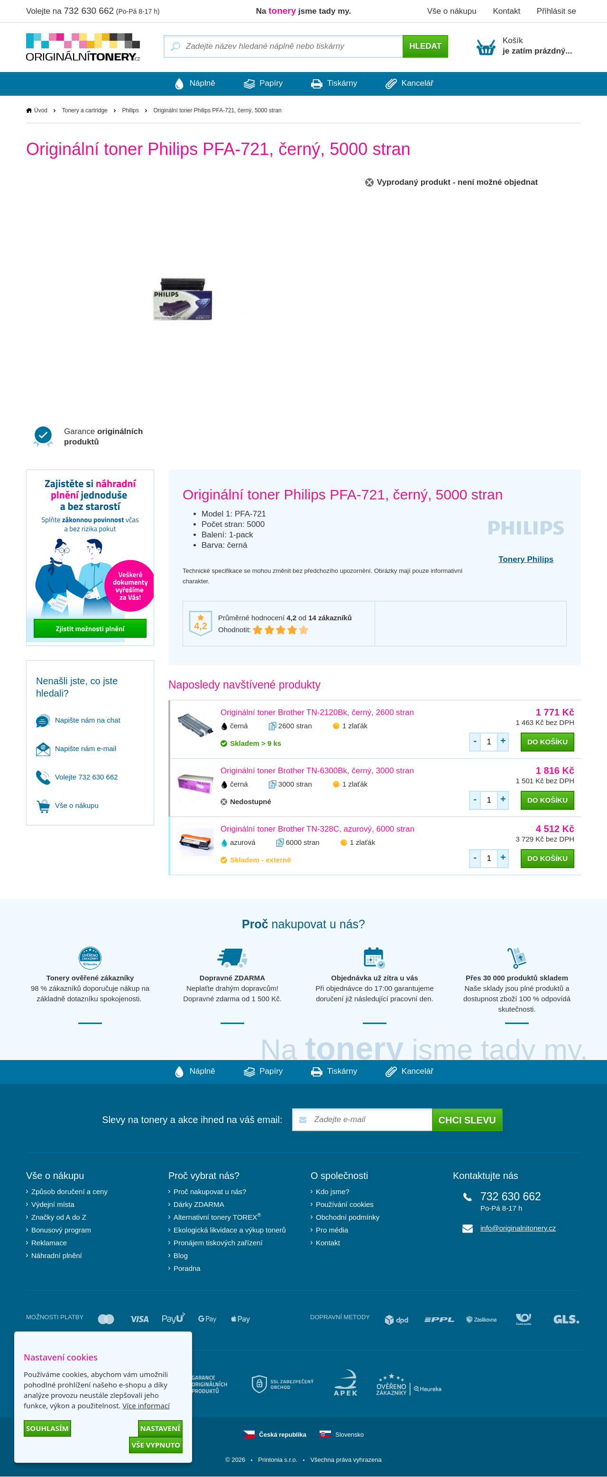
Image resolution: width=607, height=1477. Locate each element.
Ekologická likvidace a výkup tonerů (230, 1230)
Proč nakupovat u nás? (210, 1192)
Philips (130, 110)
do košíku (547, 742)
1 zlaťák (355, 726)
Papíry (260, 84)
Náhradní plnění (56, 1256)
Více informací (146, 1405)
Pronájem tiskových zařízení (218, 1243)
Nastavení (160, 1428)
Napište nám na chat (78, 720)
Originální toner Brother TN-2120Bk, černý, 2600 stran (317, 712)
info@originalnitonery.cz (518, 1228)
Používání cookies (345, 1205)
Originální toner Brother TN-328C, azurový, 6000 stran (317, 829)
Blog (181, 1256)
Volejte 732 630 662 (77, 777)
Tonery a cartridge (85, 110)
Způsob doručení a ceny (69, 1192)
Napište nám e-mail (76, 749)
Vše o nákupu (452, 11)
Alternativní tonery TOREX (219, 1217)
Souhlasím (47, 1428)
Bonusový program (61, 1230)
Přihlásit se (556, 11)
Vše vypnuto (155, 1445)
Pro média (332, 1230)
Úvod (40, 110)
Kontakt (506, 11)
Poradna (187, 1269)
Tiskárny (336, 84)
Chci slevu (467, 1120)
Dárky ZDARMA (199, 1205)
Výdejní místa (52, 1205)
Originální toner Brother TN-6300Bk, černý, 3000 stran (317, 771)
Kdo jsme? (332, 1192)
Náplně (187, 84)
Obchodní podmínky (347, 1218)
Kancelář (417, 84)
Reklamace (49, 1243)
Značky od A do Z (58, 1218)
